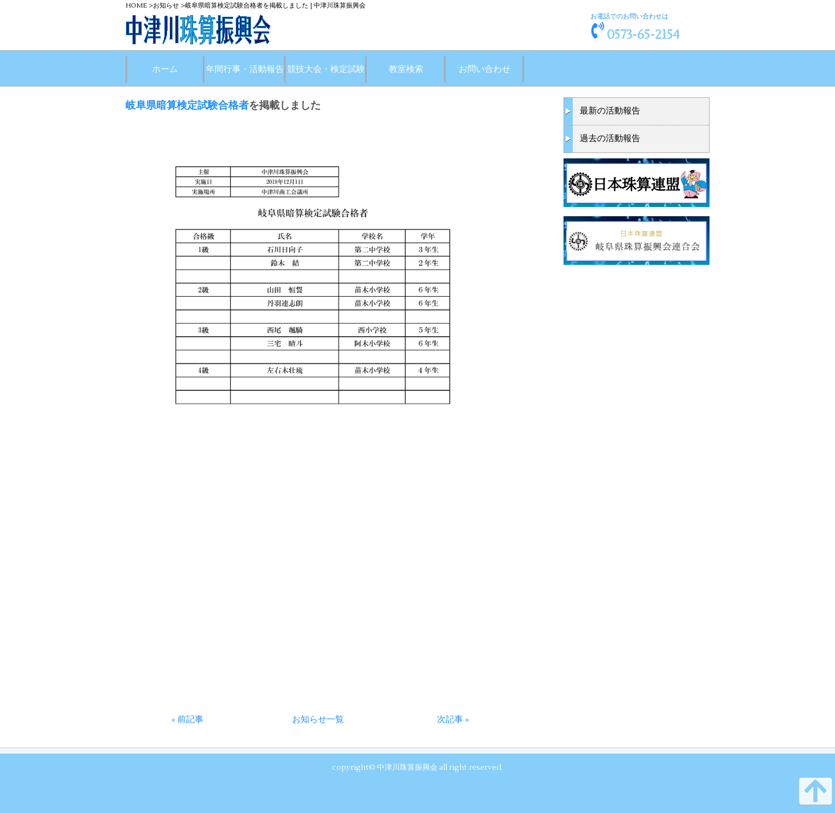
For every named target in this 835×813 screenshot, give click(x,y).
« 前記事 (187, 719)
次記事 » (453, 719)
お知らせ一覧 (318, 719)
